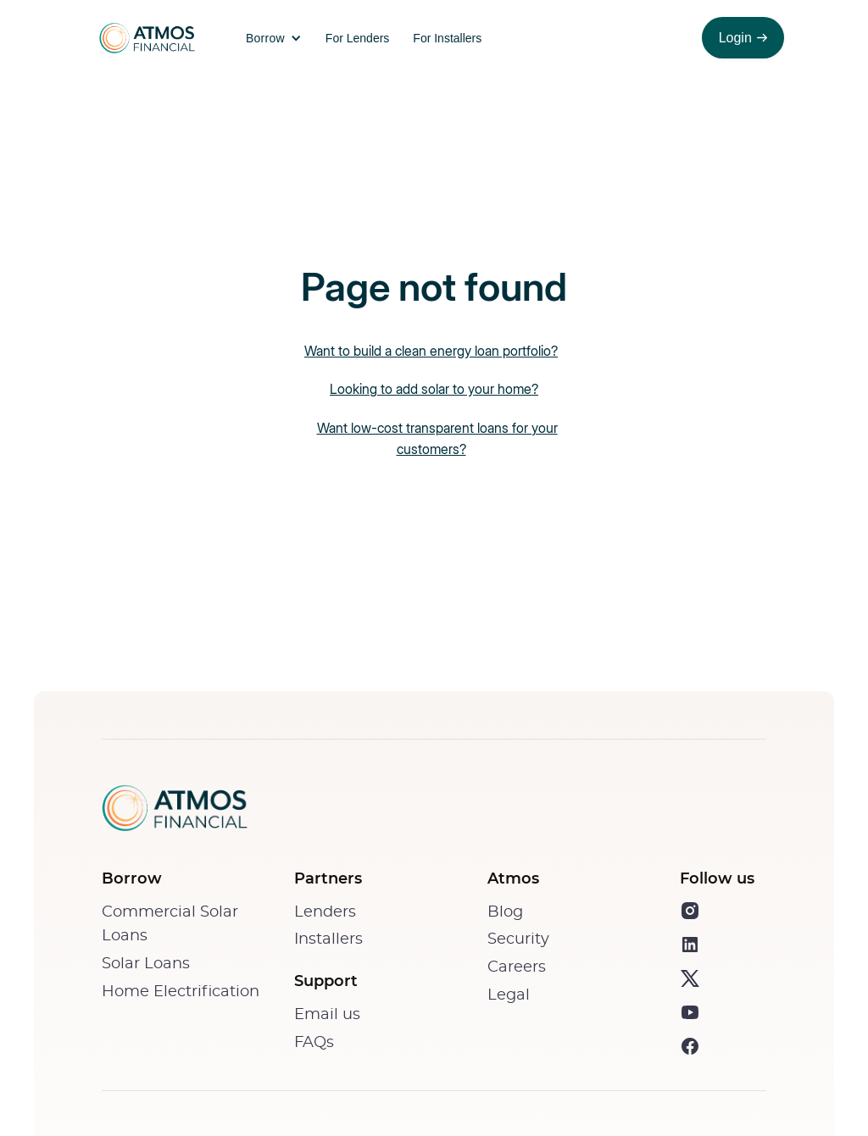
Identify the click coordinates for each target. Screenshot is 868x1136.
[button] (269, 38)
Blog (505, 912)
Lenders (325, 912)
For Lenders (357, 38)
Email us (327, 1014)
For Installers (447, 38)
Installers (328, 939)
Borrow (265, 38)
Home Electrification (180, 992)
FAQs (314, 1042)
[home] (144, 38)
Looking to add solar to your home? (434, 388)
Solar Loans (146, 964)
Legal (508, 995)
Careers (516, 967)
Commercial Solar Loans (170, 925)
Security (518, 939)
